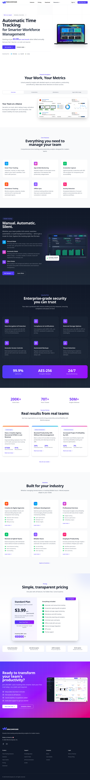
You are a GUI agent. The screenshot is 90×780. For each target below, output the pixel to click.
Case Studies (49, 756)
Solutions (4, 756)
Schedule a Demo (26, 706)
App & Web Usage (76, 92)
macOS (21, 54)
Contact (48, 759)
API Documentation (29, 759)
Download (47, 2)
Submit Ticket (27, 756)
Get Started (8, 273)
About (47, 754)
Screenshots (34, 92)
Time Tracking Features (8, 754)
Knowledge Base (28, 754)
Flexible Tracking (8, 218)
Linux (27, 54)
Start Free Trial (24, 622)
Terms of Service (72, 754)
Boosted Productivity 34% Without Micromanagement (44, 434)
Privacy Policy (71, 756)
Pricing (39, 2)
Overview (13, 92)
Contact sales (21, 47)
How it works (5, 759)
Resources (56, 2)
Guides (26, 762)
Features (32, 2)
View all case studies (45, 461)
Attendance (55, 92)
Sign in (73, 2)
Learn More (20, 273)
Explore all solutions (45, 563)
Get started (9, 47)
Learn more (8, 525)
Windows (14, 54)
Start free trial (82, 2)
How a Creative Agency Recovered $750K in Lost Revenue (13, 435)
